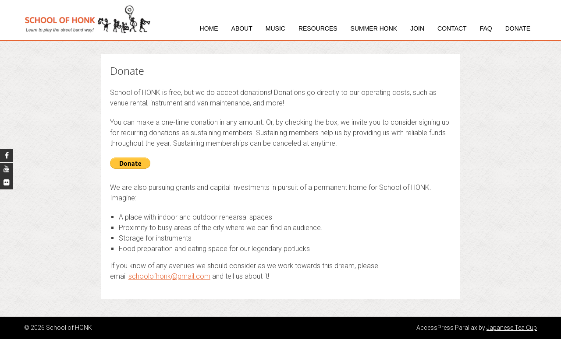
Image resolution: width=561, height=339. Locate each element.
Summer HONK (374, 28)
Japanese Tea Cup (511, 327)
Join (417, 28)
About (241, 28)
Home (209, 28)
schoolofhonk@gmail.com (169, 276)
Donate (517, 28)
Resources (317, 28)
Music (275, 28)
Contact (452, 28)
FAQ (486, 28)
